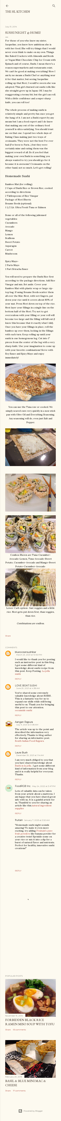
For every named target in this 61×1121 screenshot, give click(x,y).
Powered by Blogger (30, 1111)
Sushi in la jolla (23, 765)
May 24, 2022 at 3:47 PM (43, 786)
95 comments (19, 1029)
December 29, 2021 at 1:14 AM (30, 755)
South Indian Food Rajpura (29, 740)
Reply (18, 679)
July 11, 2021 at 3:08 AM (27, 724)
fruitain (19, 820)
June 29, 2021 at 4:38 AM (28, 688)
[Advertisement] (30, 946)
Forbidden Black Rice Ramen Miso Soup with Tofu (29, 1022)
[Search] (54, 5)
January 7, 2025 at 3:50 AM (37, 820)
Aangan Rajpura (24, 722)
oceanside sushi (23, 710)
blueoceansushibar (25, 652)
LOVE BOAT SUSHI (26, 685)
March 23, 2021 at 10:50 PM (29, 654)
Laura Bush (21, 752)
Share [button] (8, 636)
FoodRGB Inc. (23, 786)
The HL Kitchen (17, 11)
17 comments (19, 1090)
